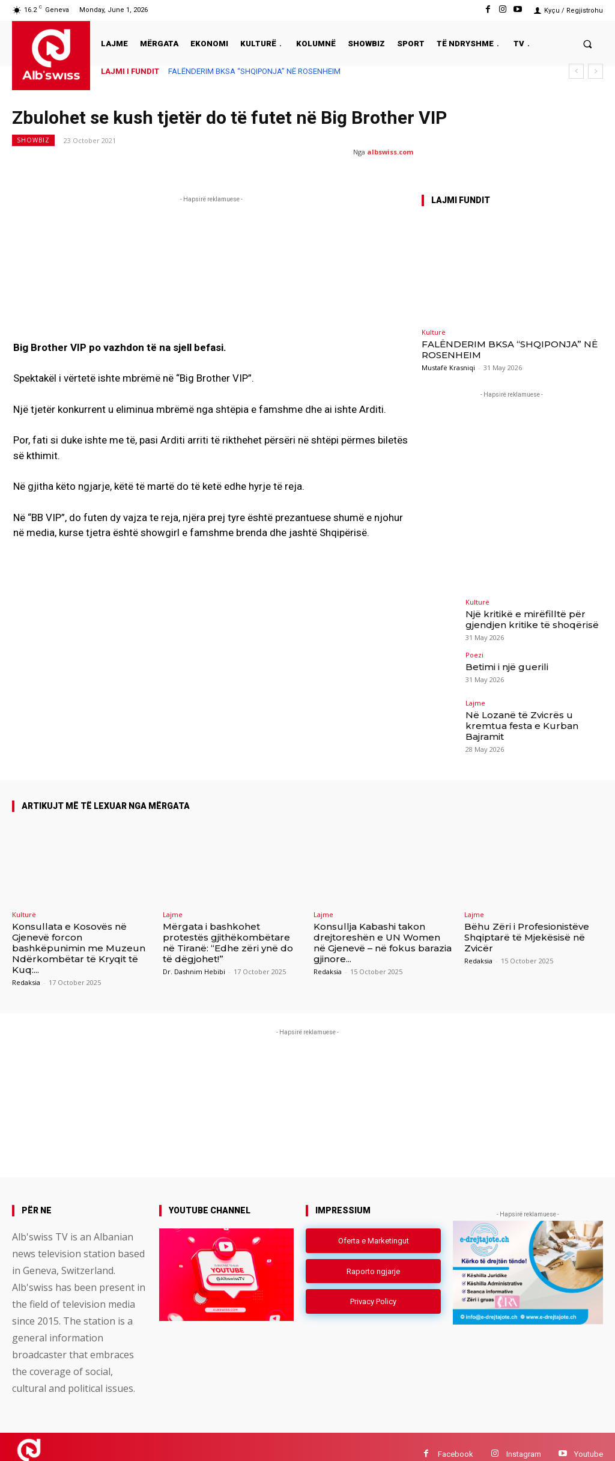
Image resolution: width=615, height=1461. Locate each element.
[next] (595, 71)
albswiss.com (390, 151)
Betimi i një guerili (501, 663)
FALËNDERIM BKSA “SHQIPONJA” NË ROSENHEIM (254, 71)
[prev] (576, 71)
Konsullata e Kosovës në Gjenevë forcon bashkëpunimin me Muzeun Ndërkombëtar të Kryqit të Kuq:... (78, 933)
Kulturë (434, 332)
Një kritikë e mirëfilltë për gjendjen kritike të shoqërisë (523, 617)
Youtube (588, 1439)
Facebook (455, 1439)
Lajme (475, 700)
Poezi (474, 651)
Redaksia (26, 967)
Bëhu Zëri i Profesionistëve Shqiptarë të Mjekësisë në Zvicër (526, 922)
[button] (587, 43)
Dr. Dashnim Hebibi (194, 956)
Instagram (523, 1439)
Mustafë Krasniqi (448, 367)
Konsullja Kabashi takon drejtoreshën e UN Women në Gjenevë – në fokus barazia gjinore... (383, 928)
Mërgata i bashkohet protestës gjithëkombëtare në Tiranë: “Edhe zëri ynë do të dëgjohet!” (228, 928)
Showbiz (33, 140)
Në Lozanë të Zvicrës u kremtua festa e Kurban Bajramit (530, 715)
